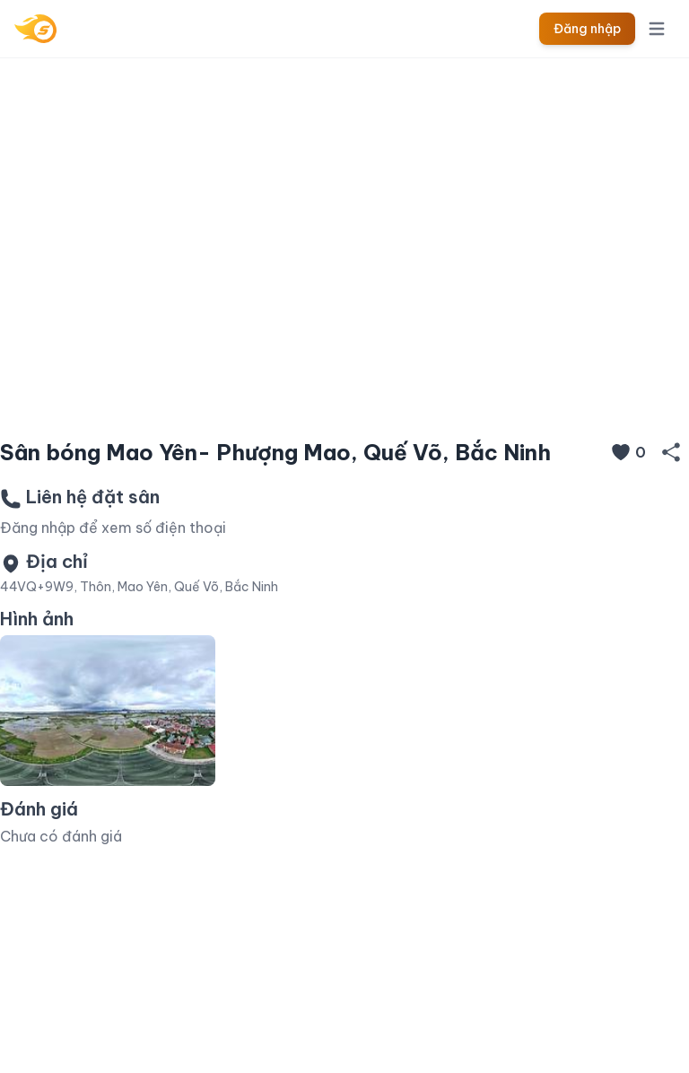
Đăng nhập (587, 29)
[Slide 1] (344, 396)
